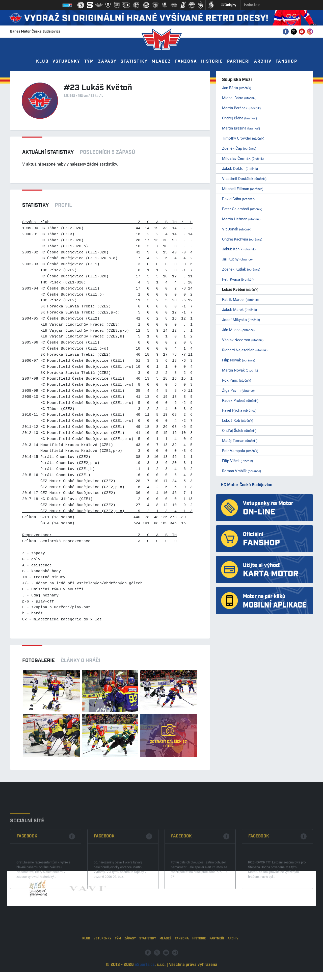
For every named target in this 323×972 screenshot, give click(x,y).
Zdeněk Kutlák (241, 269)
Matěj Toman (239, 440)
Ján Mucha (238, 329)
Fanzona (186, 61)
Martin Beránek (241, 107)
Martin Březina (241, 127)
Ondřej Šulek (239, 430)
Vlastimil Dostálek (244, 178)
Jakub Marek (239, 309)
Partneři (238, 61)
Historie (212, 61)
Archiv (263, 61)
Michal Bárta (239, 97)
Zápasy (107, 61)
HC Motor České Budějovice (246, 485)
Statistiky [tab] (35, 205)
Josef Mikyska (241, 319)
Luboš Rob (237, 420)
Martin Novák (240, 370)
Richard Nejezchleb (244, 349)
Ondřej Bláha (239, 117)
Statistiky (134, 61)
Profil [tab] (63, 205)
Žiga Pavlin (238, 390)
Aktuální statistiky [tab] (48, 152)
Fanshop (286, 61)
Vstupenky (66, 61)
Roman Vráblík (241, 470)
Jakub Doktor (240, 168)
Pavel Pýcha (239, 410)
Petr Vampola (240, 450)
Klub (42, 61)
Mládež (161, 61)
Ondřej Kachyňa (242, 239)
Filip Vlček (237, 460)
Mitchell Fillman (242, 188)
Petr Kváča (238, 279)
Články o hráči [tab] (80, 660)
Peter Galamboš (242, 208)
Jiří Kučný (237, 258)
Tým (89, 61)
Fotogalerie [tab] (38, 660)
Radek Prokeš (240, 400)
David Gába (238, 198)
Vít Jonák (236, 228)
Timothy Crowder (243, 138)
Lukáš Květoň (240, 289)
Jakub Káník (239, 248)
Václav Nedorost (242, 339)
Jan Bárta (236, 87)
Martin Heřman (241, 218)
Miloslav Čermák (243, 158)
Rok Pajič (236, 380)
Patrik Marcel (240, 299)
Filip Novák (238, 359)
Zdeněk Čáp (239, 148)
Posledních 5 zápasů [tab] (107, 152)
